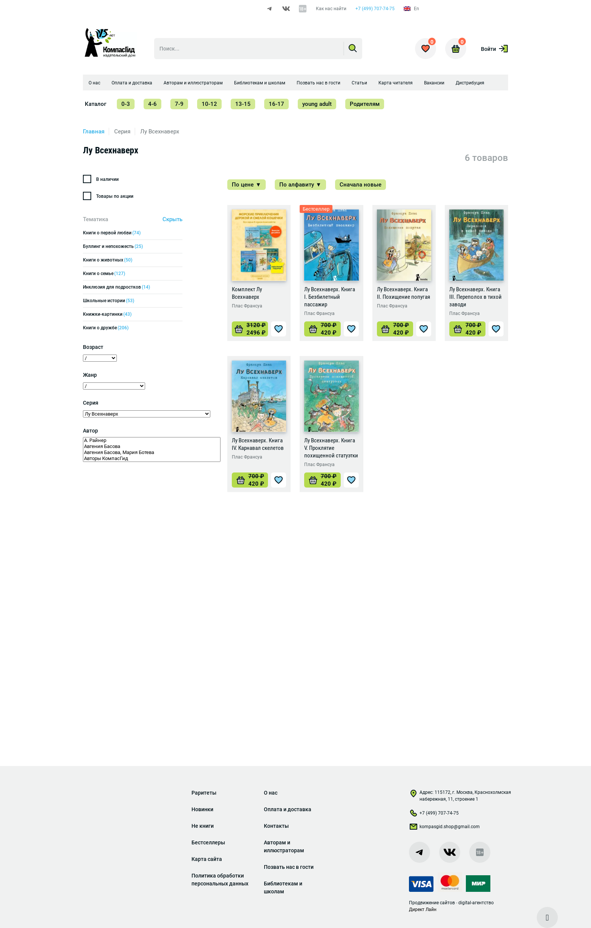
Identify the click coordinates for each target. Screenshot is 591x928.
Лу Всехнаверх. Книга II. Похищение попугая (403, 293)
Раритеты (203, 793)
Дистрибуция (470, 83)
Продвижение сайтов (432, 902)
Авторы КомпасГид (151, 459)
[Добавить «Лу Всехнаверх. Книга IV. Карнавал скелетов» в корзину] (250, 480)
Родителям (365, 104)
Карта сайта (206, 859)
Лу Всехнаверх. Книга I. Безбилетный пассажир (329, 297)
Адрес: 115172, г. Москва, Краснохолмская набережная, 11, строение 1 (460, 796)
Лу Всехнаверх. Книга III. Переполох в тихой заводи (475, 297)
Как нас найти (331, 8)
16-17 (276, 104)
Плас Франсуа (247, 306)
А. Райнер (151, 441)
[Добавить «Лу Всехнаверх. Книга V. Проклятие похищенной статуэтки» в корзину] (322, 480)
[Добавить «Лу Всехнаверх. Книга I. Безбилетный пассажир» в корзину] (322, 329)
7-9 (179, 104)
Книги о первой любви (112, 233)
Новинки (202, 809)
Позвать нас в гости (318, 83)
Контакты (276, 826)
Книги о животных (107, 260)
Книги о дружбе (106, 328)
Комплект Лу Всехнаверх (247, 293)
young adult (317, 104)
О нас (94, 83)
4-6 (152, 104)
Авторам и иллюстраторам (193, 83)
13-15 (243, 104)
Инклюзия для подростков (116, 287)
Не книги (202, 826)
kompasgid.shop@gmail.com (444, 828)
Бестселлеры (208, 842)
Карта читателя (395, 83)
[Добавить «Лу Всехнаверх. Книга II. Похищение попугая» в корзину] (395, 329)
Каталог (95, 104)
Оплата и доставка (132, 83)
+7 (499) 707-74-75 (375, 8)
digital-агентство (476, 902)
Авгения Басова (151, 447)
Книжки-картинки (107, 314)
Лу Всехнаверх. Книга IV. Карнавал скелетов (258, 444)
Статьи (359, 83)
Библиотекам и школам (259, 83)
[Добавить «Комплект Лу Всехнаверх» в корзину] (250, 329)
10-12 (209, 104)
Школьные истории (108, 301)
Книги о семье (104, 274)
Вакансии (434, 83)
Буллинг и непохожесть (113, 246)
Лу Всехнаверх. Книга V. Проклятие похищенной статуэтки (331, 448)
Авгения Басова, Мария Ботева (151, 453)
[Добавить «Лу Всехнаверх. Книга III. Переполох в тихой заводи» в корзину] (467, 329)
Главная (93, 131)
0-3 (125, 104)
